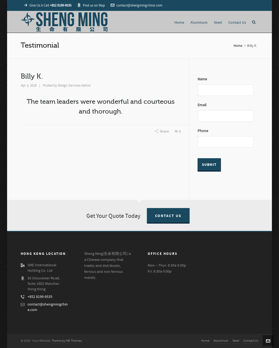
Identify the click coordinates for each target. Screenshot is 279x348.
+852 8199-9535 (40, 296)
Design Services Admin (74, 85)
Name (202, 79)
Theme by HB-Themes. (67, 341)
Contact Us (168, 216)
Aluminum (221, 341)
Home (237, 46)
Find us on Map (91, 5)
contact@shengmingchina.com (136, 5)
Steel (235, 341)
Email (202, 105)
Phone (203, 131)
